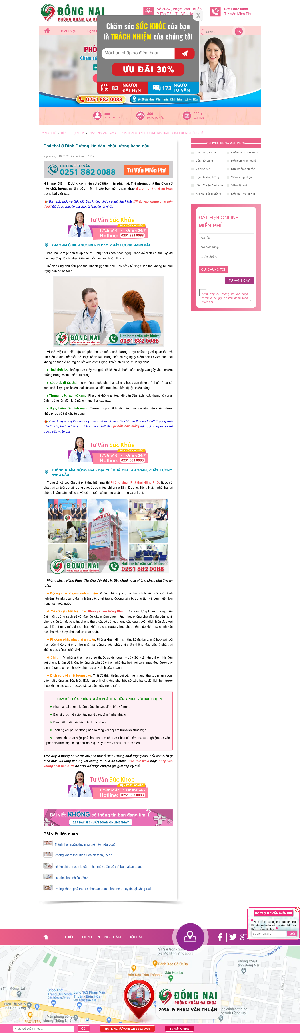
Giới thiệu (68, 31)
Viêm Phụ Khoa (206, 152)
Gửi (292, 933)
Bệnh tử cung (204, 160)
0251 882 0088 (138, 761)
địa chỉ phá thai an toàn (154, 188)
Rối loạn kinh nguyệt (244, 160)
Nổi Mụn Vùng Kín (243, 193)
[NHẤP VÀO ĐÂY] (126, 426)
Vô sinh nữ (203, 169)
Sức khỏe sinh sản (243, 169)
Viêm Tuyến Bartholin (209, 185)
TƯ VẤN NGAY (239, 280)
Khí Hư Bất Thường (208, 193)
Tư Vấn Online (179, 1028)
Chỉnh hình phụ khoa (244, 152)
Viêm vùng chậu (241, 177)
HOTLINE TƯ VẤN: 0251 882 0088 (127, 1028)
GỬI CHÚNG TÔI (213, 269)
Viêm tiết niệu (239, 185)
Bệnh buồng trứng (207, 177)
